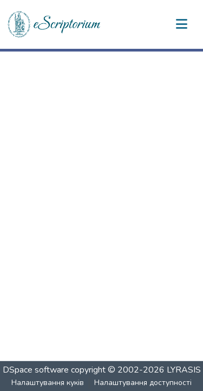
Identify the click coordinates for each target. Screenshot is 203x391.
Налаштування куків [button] (47, 382)
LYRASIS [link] (184, 370)
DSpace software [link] (36, 370)
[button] (54, 24)
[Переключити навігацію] (181, 24)
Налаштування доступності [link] (143, 382)
